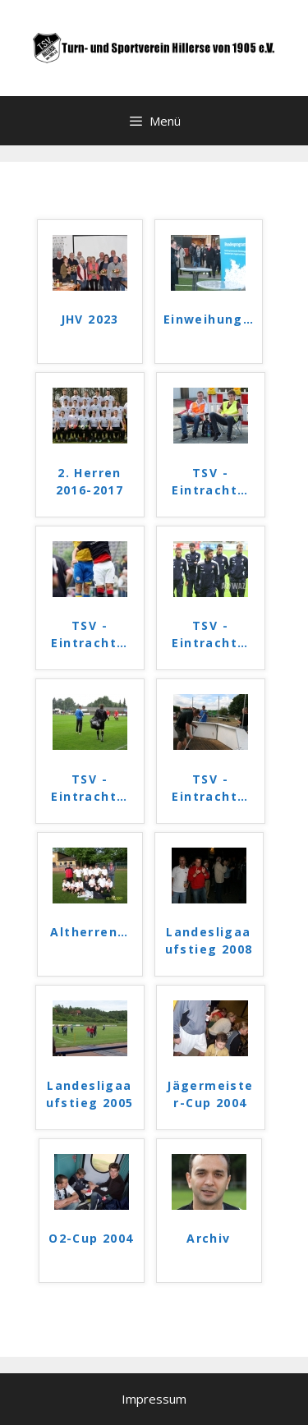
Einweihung (208, 319)
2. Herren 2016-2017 (90, 481)
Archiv (208, 1238)
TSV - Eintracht (210, 481)
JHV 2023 (90, 319)
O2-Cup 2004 (90, 1238)
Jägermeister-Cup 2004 (210, 1094)
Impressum (154, 1399)
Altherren (89, 932)
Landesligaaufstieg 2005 (90, 1094)
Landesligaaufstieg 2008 (209, 940)
